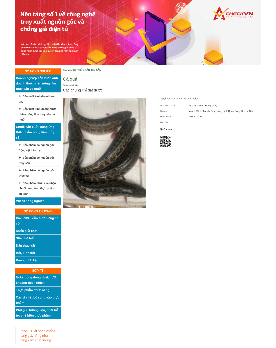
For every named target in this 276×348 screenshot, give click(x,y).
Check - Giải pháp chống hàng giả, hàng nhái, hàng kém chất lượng (37, 335)
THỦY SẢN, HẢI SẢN (89, 70)
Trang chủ (69, 70)
